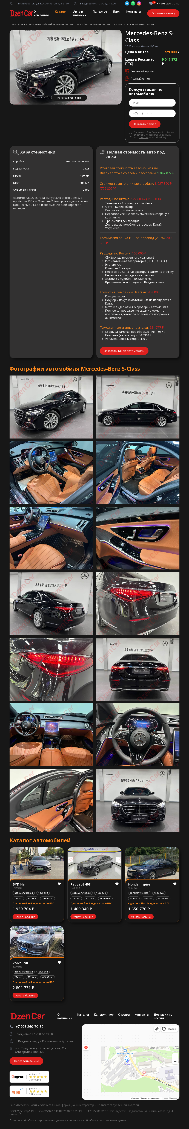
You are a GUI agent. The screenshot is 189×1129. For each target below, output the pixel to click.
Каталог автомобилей (38, 24)
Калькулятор (104, 1014)
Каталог (61, 11)
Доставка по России (163, 1016)
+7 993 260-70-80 (168, 3)
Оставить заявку (163, 13)
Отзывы (124, 1014)
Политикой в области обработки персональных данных (154, 133)
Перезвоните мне (26, 1061)
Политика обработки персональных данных (38, 1120)
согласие (143, 137)
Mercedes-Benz (66, 24)
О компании (41, 13)
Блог (116, 11)
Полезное (100, 11)
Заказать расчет (144, 124)
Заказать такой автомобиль (124, 351)
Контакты (133, 11)
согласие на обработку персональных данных (98, 1120)
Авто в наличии (80, 13)
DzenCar (15, 24)
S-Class (85, 24)
